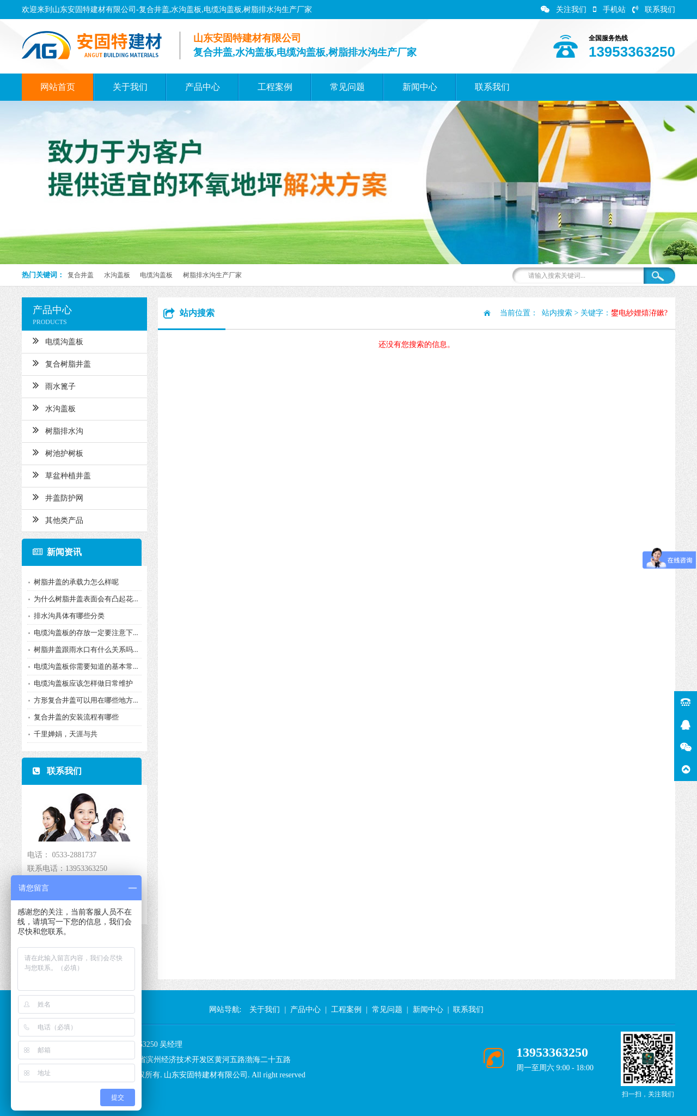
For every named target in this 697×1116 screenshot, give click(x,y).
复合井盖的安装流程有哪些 (76, 717)
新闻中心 (419, 87)
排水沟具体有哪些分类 (69, 616)
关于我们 (130, 87)
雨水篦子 (54, 385)
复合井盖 (81, 275)
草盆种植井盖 (62, 474)
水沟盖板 (117, 275)
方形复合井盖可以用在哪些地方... (86, 700)
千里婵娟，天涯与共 (65, 734)
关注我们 (563, 9)
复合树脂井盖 (62, 362)
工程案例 (275, 87)
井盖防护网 (58, 496)
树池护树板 (58, 452)
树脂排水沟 (58, 429)
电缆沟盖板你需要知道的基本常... (86, 666)
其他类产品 (58, 519)
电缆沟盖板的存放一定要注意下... (86, 633)
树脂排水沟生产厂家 (212, 275)
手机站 (609, 9)
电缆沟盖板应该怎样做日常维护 (83, 683)
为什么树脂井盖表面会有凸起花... (86, 599)
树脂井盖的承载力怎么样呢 (76, 582)
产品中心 (202, 87)
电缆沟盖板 (156, 275)
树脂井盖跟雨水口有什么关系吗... (86, 649)
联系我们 (653, 9)
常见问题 (347, 87)
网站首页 (57, 87)
